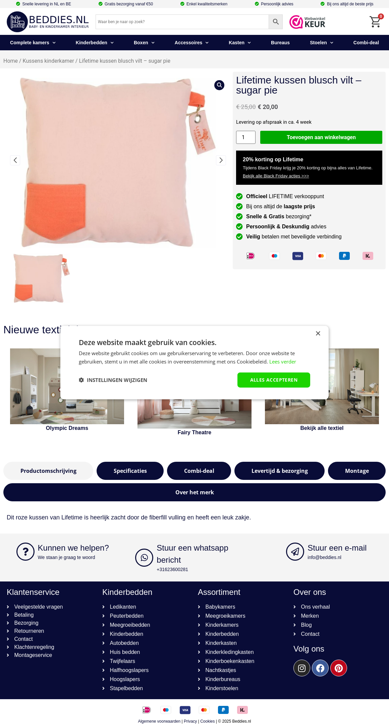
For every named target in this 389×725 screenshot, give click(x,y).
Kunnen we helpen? (73, 547)
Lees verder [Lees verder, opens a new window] (282, 361)
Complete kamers (33, 43)
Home (10, 61)
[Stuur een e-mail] (295, 552)
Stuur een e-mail (337, 547)
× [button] (317, 333)
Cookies (207, 721)
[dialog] (194, 362)
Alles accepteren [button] (273, 380)
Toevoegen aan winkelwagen (321, 137)
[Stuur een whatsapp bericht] (144, 558)
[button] (15, 160)
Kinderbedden (95, 43)
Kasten (240, 43)
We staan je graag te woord (66, 557)
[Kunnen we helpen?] (25, 552)
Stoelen (321, 43)
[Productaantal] (246, 137)
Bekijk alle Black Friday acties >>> (276, 175)
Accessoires (192, 43)
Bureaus (280, 42)
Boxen (144, 43)
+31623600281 (172, 569)
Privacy (190, 721)
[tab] (48, 471)
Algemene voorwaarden (159, 721)
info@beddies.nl (324, 557)
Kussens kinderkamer (48, 61)
